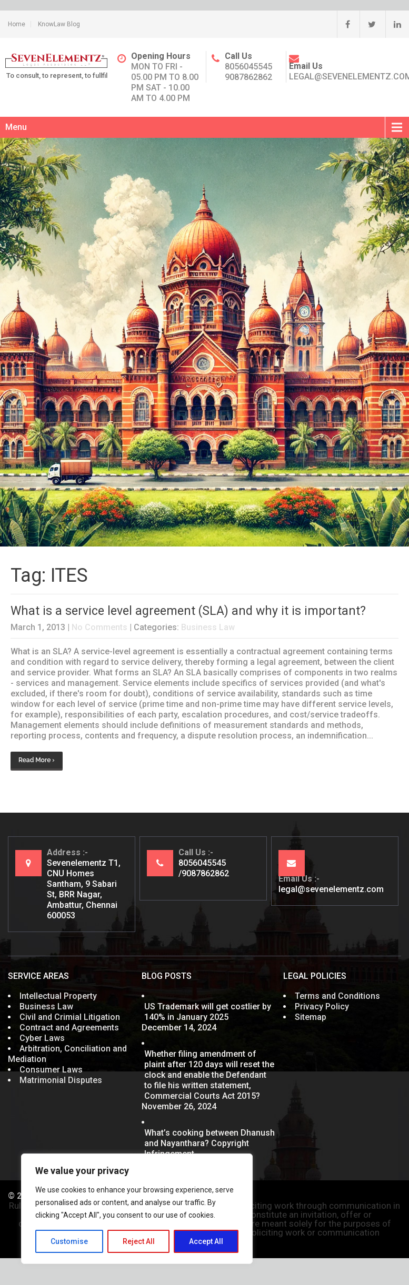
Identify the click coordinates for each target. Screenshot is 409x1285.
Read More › (36, 760)
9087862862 (248, 77)
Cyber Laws (42, 1038)
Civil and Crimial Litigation (69, 1017)
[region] (137, 1209)
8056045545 (248, 67)
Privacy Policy (322, 1006)
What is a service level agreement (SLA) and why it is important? (188, 611)
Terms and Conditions (337, 996)
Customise (69, 1241)
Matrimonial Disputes (60, 1080)
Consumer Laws (51, 1070)
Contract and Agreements (69, 1028)
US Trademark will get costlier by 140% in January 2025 (207, 1011)
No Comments (99, 627)
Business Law (208, 627)
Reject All (139, 1241)
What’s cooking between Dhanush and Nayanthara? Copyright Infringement (209, 1143)
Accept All (206, 1241)
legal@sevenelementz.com (331, 889)
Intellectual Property (58, 996)
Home (16, 24)
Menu (16, 127)
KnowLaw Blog (59, 24)
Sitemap (310, 1017)
